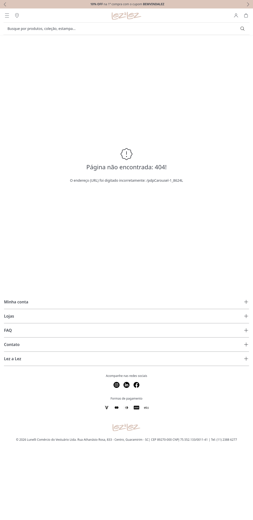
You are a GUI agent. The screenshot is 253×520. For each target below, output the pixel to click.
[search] (123, 29)
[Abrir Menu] (7, 15)
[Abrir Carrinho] (246, 15)
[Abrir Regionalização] (17, 15)
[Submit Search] (243, 29)
